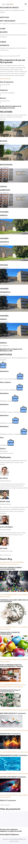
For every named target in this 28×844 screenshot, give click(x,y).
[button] (26, 4)
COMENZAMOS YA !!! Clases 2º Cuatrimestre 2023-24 (10, 691)
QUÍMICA (3, 319)
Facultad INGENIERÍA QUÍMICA (8, 594)
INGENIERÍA (4, 212)
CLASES (2, 28)
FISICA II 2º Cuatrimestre (8, 800)
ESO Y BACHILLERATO (7, 21)
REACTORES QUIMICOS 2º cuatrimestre (13, 713)
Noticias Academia (13, 564)
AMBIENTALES (5, 190)
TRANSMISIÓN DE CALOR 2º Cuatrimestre (13, 755)
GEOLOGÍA (4, 265)
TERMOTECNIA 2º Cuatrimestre (10, 734)
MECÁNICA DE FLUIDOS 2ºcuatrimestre (13, 777)
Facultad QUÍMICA (23, 594)
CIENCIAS (3, 186)
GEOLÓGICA (4, 242)
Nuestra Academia (5, 78)
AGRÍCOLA (4, 215)
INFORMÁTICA (5, 292)
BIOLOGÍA (3, 141)
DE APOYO (3, 32)
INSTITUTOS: (4, 17)
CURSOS (3, 42)
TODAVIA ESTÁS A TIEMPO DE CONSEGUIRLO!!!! (10, 633)
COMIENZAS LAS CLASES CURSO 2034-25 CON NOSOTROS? (14, 600)
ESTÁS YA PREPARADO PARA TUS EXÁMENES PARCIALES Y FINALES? (11, 665)
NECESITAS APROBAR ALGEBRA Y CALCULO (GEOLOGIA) (11, 568)
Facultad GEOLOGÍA (5, 562)
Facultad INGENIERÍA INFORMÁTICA (10, 684)
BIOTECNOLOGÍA (6, 165)
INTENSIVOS (4, 45)
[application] (14, 819)
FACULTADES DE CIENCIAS (9, 7)
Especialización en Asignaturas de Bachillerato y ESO (11, 350)
